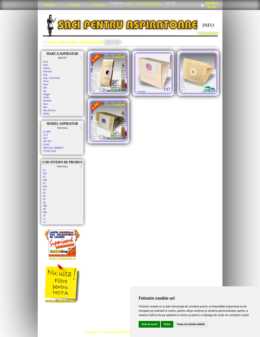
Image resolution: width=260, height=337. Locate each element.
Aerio (46, 81)
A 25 (45, 135)
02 (44, 176)
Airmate (47, 100)
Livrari (74, 4)
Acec (45, 61)
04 (44, 189)
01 (44, 170)
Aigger (46, 94)
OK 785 (47, 141)
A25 (45, 138)
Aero (45, 84)
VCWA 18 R (49, 151)
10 (44, 215)
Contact (98, 4)
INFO (208, 25)
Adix (45, 65)
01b (45, 173)
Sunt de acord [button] (149, 324)
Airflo (46, 97)
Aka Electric (49, 110)
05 (44, 193)
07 (44, 199)
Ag (44, 91)
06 (44, 196)
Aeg (45, 74)
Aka (45, 107)
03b (45, 186)
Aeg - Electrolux (51, 78)
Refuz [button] (167, 324)
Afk (45, 87)
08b (45, 206)
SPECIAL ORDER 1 (53, 148)
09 (44, 209)
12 (44, 222)
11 (44, 219)
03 (44, 183)
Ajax (45, 104)
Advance (47, 71)
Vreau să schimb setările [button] (191, 324)
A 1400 (47, 131)
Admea (46, 68)
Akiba (46, 113)
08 (44, 202)
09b (45, 212)
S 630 (46, 144)
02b (45, 180)
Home (49, 4)
